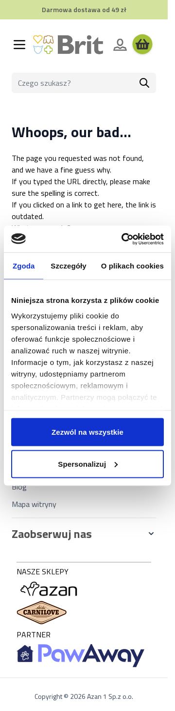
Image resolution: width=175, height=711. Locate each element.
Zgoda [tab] (24, 266)
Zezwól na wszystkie (87, 432)
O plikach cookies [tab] (132, 266)
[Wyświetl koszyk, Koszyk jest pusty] (142, 44)
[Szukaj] (144, 83)
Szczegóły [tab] (68, 266)
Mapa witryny (34, 504)
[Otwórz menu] (19, 44)
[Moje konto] (120, 44)
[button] (84, 533)
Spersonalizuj (88, 463)
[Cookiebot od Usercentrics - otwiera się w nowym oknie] (123, 239)
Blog (19, 486)
